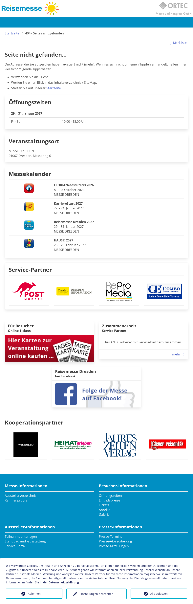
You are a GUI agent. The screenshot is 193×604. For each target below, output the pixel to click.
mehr (179, 354)
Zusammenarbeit (119, 326)
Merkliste (177, 43)
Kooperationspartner (34, 422)
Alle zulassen (159, 593)
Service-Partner (30, 269)
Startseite (12, 33)
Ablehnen (34, 593)
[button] (188, 22)
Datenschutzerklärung (64, 582)
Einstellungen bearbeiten (96, 594)
